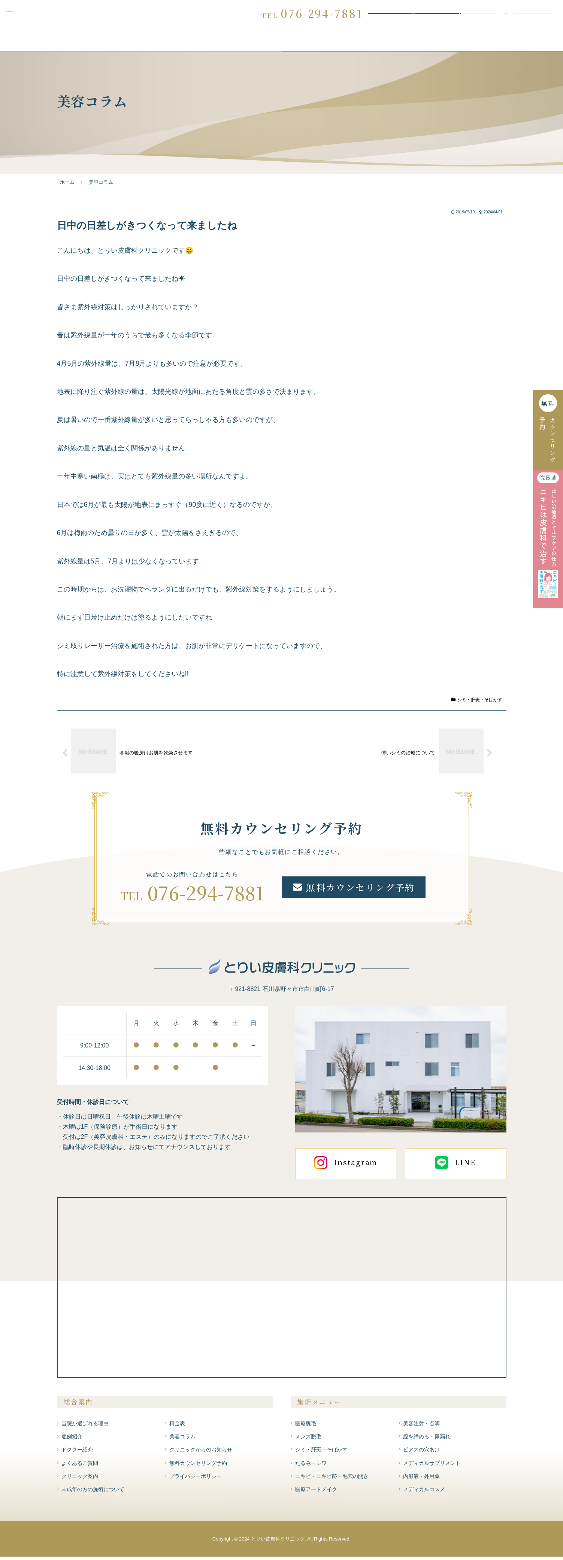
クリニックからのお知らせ (200, 1453)
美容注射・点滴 (421, 1427)
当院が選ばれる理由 (97, 43)
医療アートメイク (316, 1493)
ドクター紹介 (360, 43)
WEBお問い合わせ (505, 15)
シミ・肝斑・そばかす (476, 703)
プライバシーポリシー (195, 1480)
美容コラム (182, 1440)
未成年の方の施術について (92, 1493)
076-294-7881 (206, 895)
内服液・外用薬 (421, 1480)
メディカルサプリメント (432, 1466)
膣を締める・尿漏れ (426, 1440)
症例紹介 (317, 43)
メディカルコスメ (424, 1493)
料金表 (281, 43)
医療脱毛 (305, 1427)
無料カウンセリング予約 (413, 15)
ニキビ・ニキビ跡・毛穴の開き (332, 1480)
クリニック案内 (476, 43)
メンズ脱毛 (308, 1440)
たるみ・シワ (311, 1466)
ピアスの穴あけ (421, 1453)
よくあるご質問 (416, 43)
